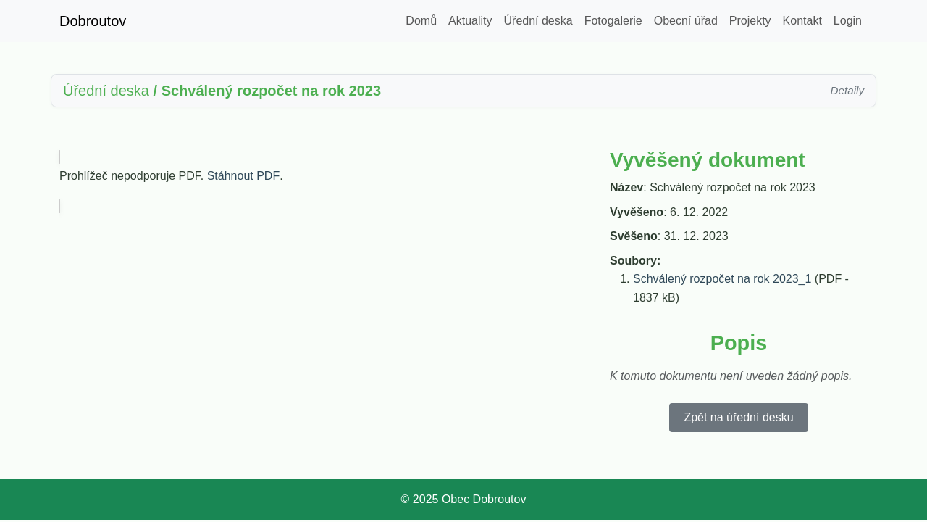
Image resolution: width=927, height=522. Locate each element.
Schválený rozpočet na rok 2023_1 (722, 279)
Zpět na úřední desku (738, 417)
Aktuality (470, 20)
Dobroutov (92, 21)
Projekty (750, 20)
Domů (421, 20)
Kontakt (802, 20)
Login (848, 20)
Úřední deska (538, 20)
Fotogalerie (613, 20)
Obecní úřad (686, 20)
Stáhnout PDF (243, 176)
